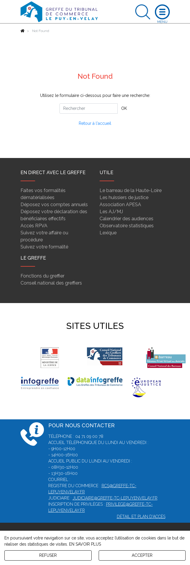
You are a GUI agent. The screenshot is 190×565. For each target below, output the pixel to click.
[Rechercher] (88, 108)
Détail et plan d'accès (141, 516)
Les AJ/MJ (111, 211)
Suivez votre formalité (44, 247)
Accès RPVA (33, 225)
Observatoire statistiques (127, 225)
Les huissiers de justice (124, 197)
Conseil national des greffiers (51, 283)
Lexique (108, 233)
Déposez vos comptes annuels (54, 204)
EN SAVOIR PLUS (85, 544)
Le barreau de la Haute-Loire (131, 190)
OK (124, 108)
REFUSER (48, 555)
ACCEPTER (142, 555)
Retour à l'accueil (95, 123)
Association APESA (120, 204)
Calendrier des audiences (126, 218)
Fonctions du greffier (42, 276)
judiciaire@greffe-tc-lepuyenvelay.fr (115, 498)
